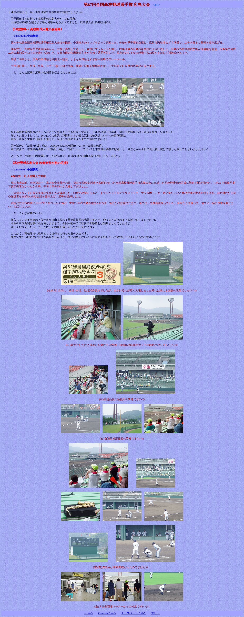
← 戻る (88, 613)
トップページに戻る (133, 613)
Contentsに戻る (107, 613)
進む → (155, 613)
